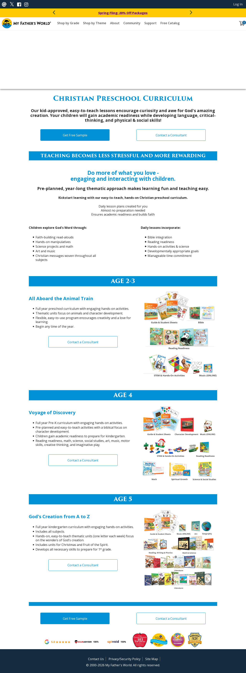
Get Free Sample (75, 135)
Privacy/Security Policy (124, 659)
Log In (238, 4)
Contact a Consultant (171, 135)
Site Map (151, 659)
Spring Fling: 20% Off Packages (123, 13)
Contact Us (96, 659)
